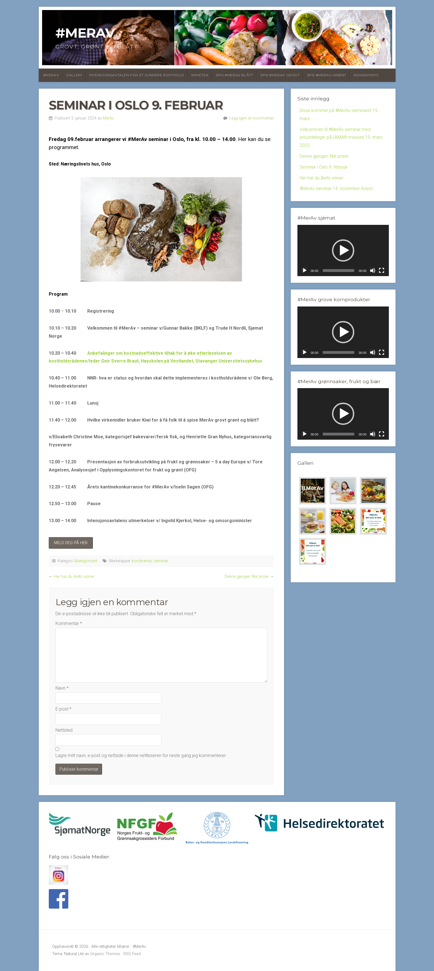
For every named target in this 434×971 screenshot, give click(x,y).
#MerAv (85, 33)
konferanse (142, 561)
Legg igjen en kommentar (251, 118)
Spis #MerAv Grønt (326, 75)
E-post (63, 709)
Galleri (74, 75)
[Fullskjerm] (381, 270)
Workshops (365, 75)
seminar (161, 561)
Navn (62, 688)
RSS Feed (132, 953)
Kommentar (68, 623)
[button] (343, 250)
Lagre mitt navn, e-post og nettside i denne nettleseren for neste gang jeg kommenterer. (141, 755)
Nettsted (63, 730)
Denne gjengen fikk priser (247, 576)
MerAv (108, 118)
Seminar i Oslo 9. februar (324, 167)
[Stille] (372, 270)
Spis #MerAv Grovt (279, 75)
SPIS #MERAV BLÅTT (234, 75)
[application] (343, 250)
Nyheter (199, 75)
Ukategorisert (85, 561)
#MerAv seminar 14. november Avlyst (336, 188)
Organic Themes (105, 953)
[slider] (338, 270)
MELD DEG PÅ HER (71, 543)
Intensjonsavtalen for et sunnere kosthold (136, 75)
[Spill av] (304, 270)
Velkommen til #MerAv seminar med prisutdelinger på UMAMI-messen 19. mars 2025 (341, 137)
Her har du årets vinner (74, 576)
